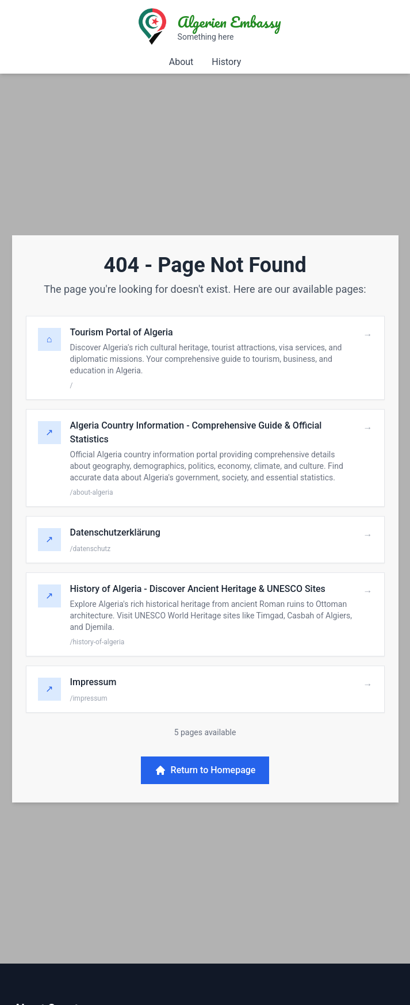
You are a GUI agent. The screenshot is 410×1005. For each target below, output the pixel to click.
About (181, 61)
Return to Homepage (205, 770)
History (226, 61)
